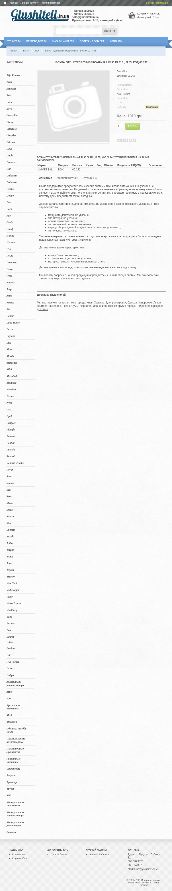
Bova (9, 108)
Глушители (13, 41)
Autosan (11, 88)
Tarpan (10, 549)
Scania (10, 483)
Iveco (9, 275)
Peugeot (10, 422)
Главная (13, 3)
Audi (9, 82)
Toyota (10, 569)
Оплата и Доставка (92, 41)
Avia (8, 95)
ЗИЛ (9, 691)
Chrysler (11, 135)
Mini (9, 369)
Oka (8, 409)
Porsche (10, 449)
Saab (9, 476)
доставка (42, 309)
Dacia (9, 155)
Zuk (8, 630)
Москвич (11, 721)
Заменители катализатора (15, 683)
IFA (8, 249)
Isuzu (9, 269)
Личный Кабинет (99, 854)
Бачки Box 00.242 (126, 76)
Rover (9, 469)
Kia (8, 309)
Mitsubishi (12, 376)
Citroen (10, 142)
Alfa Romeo (13, 75)
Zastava (10, 623)
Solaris (10, 516)
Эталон (11, 832)
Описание (45, 178)
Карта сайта (19, 858)
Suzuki (10, 536)
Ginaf (9, 229)
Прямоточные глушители (15, 750)
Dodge (10, 195)
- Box (10, 642)
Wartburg (11, 610)
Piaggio (10, 429)
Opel (9, 416)
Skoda (9, 503)
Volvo (9, 596)
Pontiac (10, 442)
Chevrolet (11, 128)
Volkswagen (13, 590)
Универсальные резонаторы (15, 824)
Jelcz (9, 295)
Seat (8, 489)
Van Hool (11, 583)
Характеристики (67, 178)
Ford (9, 209)
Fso (8, 215)
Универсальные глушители (15, 804)
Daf (8, 168)
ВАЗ (8, 655)
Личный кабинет (29, 3)
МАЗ (9, 715)
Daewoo (10, 162)
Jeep (9, 289)
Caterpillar (12, 115)
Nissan (10, 396)
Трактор (11, 782)
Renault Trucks (15, 463)
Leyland (10, 336)
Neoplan (11, 389)
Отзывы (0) (90, 178)
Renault (10, 456)
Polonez (10, 436)
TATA (9, 556)
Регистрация (162, 3)
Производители (36, 41)
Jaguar (10, 282)
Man (9, 349)
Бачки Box (122, 71)
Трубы (10, 788)
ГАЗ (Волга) (13, 661)
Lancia (10, 315)
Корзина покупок (51, 3)
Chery (9, 122)
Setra (9, 496)
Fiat (8, 202)
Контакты (116, 41)
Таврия (10, 775)
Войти (149, 3)
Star (8, 523)
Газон (9, 668)
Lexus (9, 329)
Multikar (11, 382)
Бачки (10, 636)
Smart (9, 509)
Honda (10, 235)
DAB (9, 148)
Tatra (9, 563)
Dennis (10, 188)
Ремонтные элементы (13, 760)
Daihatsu (11, 175)
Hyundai (11, 242)
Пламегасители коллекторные (15, 740)
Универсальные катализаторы (15, 814)
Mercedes (11, 362)
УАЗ (8, 795)
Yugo (9, 616)
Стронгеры (13, 768)
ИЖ (8, 698)
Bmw (9, 102)
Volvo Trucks (13, 603)
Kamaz (10, 302)
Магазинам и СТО (63, 41)
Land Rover (12, 322)
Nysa (9, 402)
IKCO (9, 255)
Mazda (10, 356)
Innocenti (11, 262)
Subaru (10, 529)
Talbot (9, 543)
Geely (9, 222)
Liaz (8, 342)
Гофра (10, 675)
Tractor (10, 576)
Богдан (10, 648)
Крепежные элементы (13, 707)
